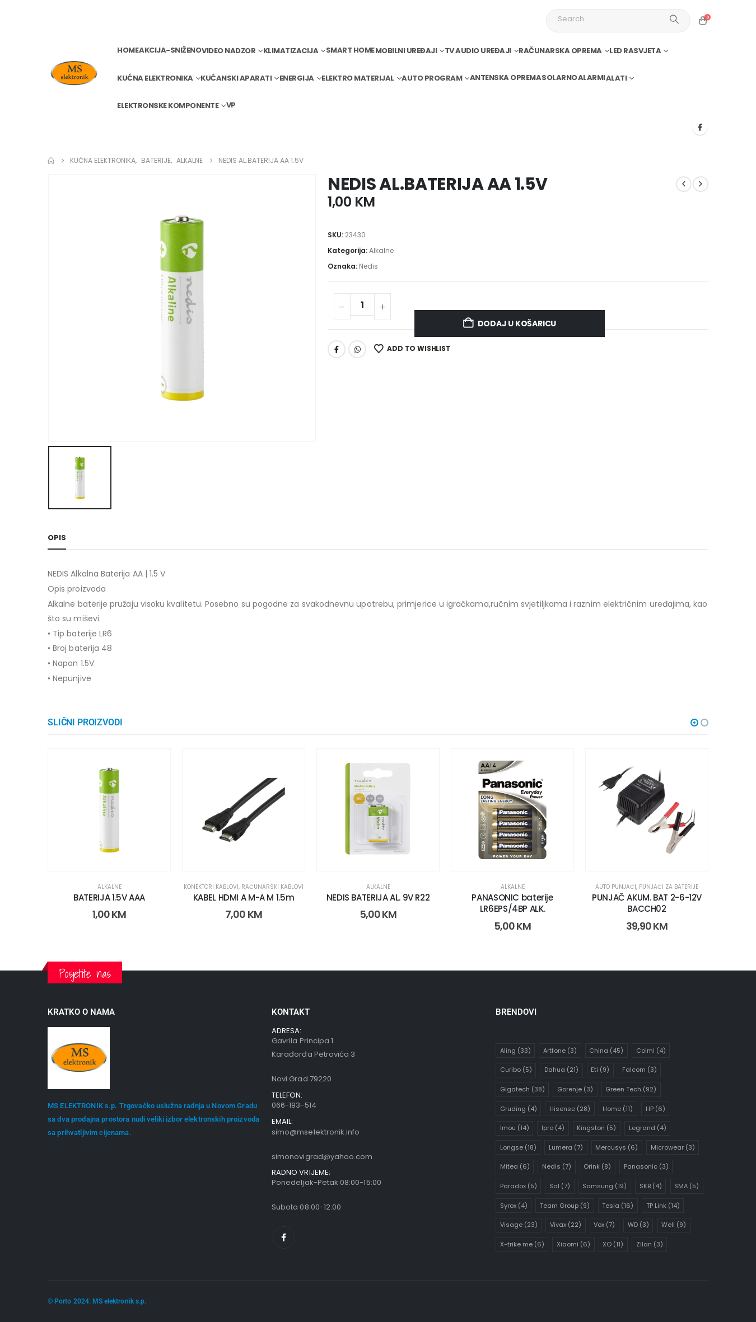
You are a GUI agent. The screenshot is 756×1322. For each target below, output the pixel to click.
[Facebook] (700, 127)
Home (127, 50)
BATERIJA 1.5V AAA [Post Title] (109, 897)
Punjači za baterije (668, 887)
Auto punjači (615, 887)
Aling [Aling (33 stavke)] (515, 1050)
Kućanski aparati (236, 78)
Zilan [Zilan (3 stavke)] (649, 1244)
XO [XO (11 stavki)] (613, 1244)
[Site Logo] (74, 74)
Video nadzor (228, 50)
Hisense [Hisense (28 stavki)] (569, 1108)
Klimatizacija (291, 50)
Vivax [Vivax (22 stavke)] (565, 1224)
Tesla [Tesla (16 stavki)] (617, 1205)
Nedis (368, 266)
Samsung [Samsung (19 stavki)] (604, 1186)
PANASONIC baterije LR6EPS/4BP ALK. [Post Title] (512, 903)
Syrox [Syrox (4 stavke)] (514, 1205)
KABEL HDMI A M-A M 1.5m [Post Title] (243, 897)
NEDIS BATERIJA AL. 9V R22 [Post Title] (378, 897)
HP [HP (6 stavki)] (655, 1108)
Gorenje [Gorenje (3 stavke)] (575, 1089)
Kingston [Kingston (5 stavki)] (596, 1127)
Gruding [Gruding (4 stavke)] (518, 1108)
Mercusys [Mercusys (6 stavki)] (616, 1147)
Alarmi (591, 77)
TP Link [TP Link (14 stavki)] (663, 1205)
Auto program (432, 78)
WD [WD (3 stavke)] (638, 1224)
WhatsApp (357, 349)
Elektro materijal (357, 78)
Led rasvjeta (635, 50)
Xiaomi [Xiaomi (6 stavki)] (573, 1244)
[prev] (684, 184)
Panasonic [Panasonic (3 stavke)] (646, 1166)
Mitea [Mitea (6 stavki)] (515, 1166)
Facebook (337, 349)
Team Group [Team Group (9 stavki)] (565, 1205)
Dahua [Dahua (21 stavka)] (561, 1069)
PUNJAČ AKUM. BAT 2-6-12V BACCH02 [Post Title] (647, 903)
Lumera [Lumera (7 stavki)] (566, 1147)
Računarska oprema (560, 50)
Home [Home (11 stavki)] (618, 1108)
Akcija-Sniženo (170, 50)
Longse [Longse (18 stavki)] (518, 1147)
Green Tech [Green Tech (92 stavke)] (630, 1089)
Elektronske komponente (167, 105)
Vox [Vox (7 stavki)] (604, 1224)
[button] (694, 723)
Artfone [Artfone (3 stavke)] (560, 1050)
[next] (700, 184)
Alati (616, 78)
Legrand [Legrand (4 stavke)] (647, 1127)
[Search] (674, 19)
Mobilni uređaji (406, 50)
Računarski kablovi (272, 887)
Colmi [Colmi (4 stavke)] (651, 1050)
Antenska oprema (506, 77)
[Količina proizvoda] (362, 304)
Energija (296, 78)
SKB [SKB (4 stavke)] (651, 1186)
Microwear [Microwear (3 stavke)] (673, 1147)
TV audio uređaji (478, 50)
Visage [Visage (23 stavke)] (519, 1224)
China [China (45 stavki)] (606, 1050)
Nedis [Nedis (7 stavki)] (556, 1166)
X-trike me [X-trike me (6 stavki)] (522, 1244)
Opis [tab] (57, 537)
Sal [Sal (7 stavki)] (559, 1186)
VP (231, 105)
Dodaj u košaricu (517, 323)
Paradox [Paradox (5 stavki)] (518, 1186)
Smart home (350, 50)
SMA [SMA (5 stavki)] (686, 1186)
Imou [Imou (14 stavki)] (514, 1127)
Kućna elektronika (155, 78)
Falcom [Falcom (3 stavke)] (639, 1069)
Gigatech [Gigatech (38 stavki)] (522, 1089)
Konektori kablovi (211, 887)
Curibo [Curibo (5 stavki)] (516, 1069)
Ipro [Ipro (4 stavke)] (553, 1127)
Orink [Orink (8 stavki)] (597, 1166)
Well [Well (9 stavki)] (673, 1224)
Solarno (559, 77)
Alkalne (381, 250)
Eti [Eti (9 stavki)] (600, 1069)
